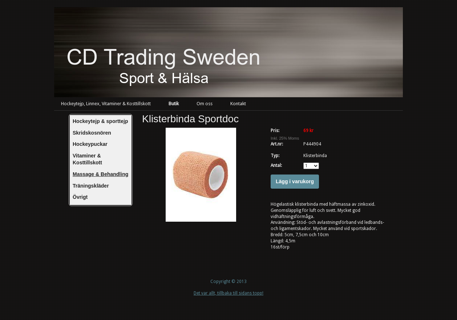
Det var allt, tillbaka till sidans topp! (228, 293)
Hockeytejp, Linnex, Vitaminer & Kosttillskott (106, 103)
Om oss (205, 103)
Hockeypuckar (90, 144)
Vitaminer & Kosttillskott (87, 159)
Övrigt (80, 197)
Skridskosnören (92, 133)
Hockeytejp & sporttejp (100, 121)
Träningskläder (91, 186)
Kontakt (238, 103)
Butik (174, 103)
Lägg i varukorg (295, 181)
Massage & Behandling (100, 174)
